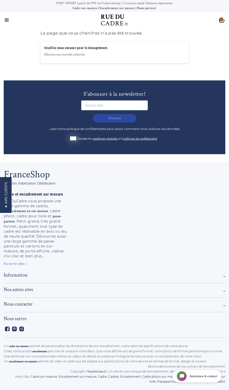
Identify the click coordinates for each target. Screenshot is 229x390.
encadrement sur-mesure (23, 361)
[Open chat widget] (197, 376)
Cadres (113, 376)
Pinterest (14, 329)
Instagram (21, 329)
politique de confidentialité (140, 139)
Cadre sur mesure (44, 376)
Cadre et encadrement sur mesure (33, 194)
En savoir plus (14, 263)
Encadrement (130, 376)
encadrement (39, 351)
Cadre (102, 376)
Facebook (7, 329)
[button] (6, 195)
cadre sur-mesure (18, 346)
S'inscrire (114, 118)
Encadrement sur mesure (77, 376)
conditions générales (105, 139)
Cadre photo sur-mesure (160, 376)
